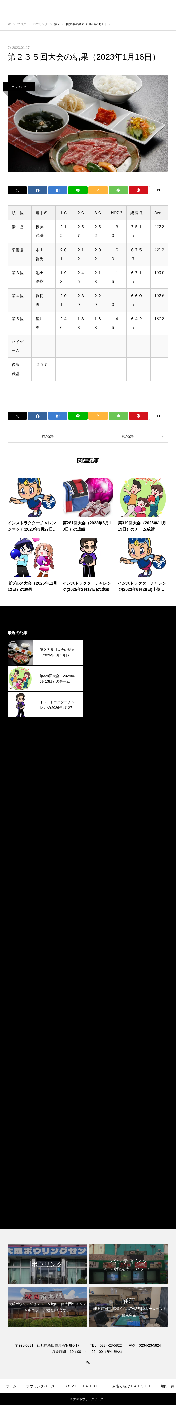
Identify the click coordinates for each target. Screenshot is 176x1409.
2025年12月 (104, 699)
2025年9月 (103, 734)
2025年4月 (103, 792)
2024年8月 (103, 884)
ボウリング (18, 87)
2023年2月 (103, 1093)
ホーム (11, 1386)
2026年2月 (103, 676)
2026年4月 (103, 653)
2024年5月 (103, 919)
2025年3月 (103, 803)
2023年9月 (103, 1012)
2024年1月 (103, 965)
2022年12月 (104, 1116)
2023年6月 (103, 1046)
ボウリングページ (40, 1386)
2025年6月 (103, 769)
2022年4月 (103, 1139)
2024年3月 (103, 942)
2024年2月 (103, 954)
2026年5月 (103, 641)
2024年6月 (103, 907)
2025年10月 (104, 722)
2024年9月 (103, 873)
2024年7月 (103, 896)
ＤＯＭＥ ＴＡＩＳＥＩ (83, 1386)
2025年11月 (104, 711)
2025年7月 (103, 757)
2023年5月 (103, 1058)
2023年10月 (104, 1000)
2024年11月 (104, 850)
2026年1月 (103, 688)
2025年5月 (103, 780)
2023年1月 (103, 1104)
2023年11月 (104, 988)
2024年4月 (103, 931)
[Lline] (78, 190)
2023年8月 (103, 1023)
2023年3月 (103, 1081)
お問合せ (130, 1401)
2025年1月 (103, 826)
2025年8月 (103, 745)
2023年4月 (103, 1069)
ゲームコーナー (63, 1401)
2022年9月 (103, 1127)
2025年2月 (103, 815)
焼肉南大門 (103, 1185)
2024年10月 (104, 861)
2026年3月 (103, 664)
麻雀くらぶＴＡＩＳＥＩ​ (131, 1386)
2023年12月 (104, 977)
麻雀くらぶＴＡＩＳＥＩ (115, 1197)
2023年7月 (103, 1035)
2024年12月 (104, 838)
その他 (99, 1162)
